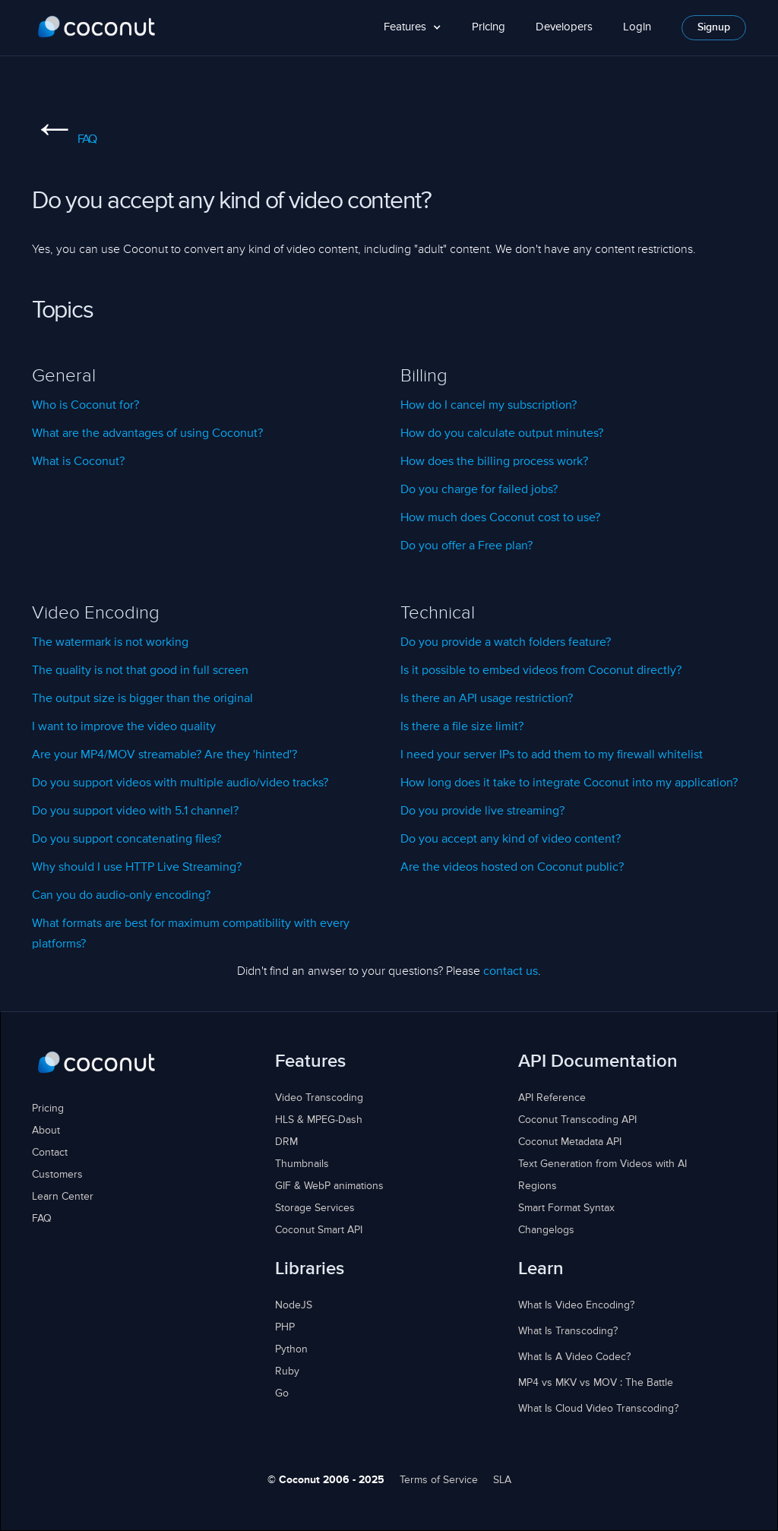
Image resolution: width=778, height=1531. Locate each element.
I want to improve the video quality (124, 727)
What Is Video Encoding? (576, 1305)
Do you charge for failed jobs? (479, 490)
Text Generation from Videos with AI (602, 1164)
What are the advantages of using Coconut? (147, 434)
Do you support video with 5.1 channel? (135, 811)
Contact (50, 1152)
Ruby (287, 1371)
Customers (57, 1174)
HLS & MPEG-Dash (318, 1120)
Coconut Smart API (318, 1230)
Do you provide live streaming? (482, 811)
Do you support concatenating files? (126, 840)
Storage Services (315, 1208)
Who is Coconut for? (85, 406)
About (46, 1130)
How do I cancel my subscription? (488, 406)
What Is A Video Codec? (574, 1357)
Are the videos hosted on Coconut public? (512, 868)
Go (282, 1393)
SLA (502, 1480)
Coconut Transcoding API (577, 1120)
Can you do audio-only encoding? (121, 896)
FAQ (64, 140)
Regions (537, 1186)
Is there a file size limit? (461, 727)
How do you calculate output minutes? (501, 434)
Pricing (488, 27)
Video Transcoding (319, 1098)
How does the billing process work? (494, 462)
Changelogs (546, 1230)
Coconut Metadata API (569, 1142)
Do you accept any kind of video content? (510, 840)
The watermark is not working (110, 643)
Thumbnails (302, 1164)
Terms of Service (439, 1480)
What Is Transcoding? (568, 1331)
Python (291, 1349)
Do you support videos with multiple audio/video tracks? (180, 783)
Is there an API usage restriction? (486, 699)
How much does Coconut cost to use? (500, 518)
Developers (564, 27)
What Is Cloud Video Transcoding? (598, 1408)
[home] (97, 27)
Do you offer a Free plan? (466, 546)
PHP (285, 1327)
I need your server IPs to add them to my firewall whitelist (551, 755)
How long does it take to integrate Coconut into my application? (569, 783)
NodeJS (293, 1305)
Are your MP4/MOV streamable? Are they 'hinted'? (164, 755)
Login (637, 27)
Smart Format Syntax (566, 1208)
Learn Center (62, 1196)
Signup (713, 27)
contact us (510, 972)
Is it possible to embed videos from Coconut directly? (541, 671)
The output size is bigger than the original (142, 699)
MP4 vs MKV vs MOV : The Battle (595, 1383)
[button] (412, 28)
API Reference (552, 1098)
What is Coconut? (78, 462)
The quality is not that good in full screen (140, 671)
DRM (286, 1142)
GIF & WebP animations (329, 1186)
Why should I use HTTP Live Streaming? (137, 868)
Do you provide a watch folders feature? (505, 643)
